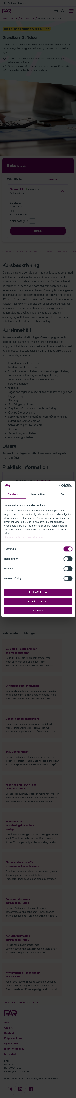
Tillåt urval (38, 601)
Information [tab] (38, 494)
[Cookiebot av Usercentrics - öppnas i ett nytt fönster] (58, 485)
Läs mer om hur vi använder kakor (24, 537)
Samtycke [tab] (13, 494)
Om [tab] (63, 494)
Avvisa (38, 610)
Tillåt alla (38, 592)
